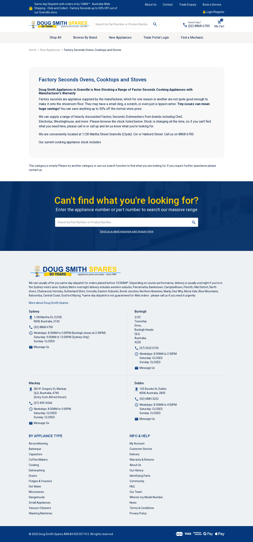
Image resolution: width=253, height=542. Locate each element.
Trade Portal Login (156, 37)
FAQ (132, 486)
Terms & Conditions (142, 508)
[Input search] (121, 24)
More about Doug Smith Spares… (49, 302)
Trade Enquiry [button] (187, 4)
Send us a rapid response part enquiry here (126, 231)
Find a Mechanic (192, 37)
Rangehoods (37, 497)
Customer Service (141, 448)
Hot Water (35, 486)
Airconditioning (38, 443)
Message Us (41, 347)
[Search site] (155, 24)
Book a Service (212, 4)
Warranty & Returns (142, 459)
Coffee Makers (38, 459)
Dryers (33, 475)
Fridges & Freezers (40, 481)
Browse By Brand (85, 37)
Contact (168, 4)
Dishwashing (37, 470)
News (133, 502)
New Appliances (120, 37)
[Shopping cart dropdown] (219, 24)
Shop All (55, 37)
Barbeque (35, 448)
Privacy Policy (138, 513)
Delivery (135, 454)
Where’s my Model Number (146, 497)
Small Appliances (39, 502)
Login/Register (213, 12)
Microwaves (36, 491)
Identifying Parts (140, 475)
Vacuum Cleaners (40, 508)
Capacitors (35, 454)
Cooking (34, 465)
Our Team (136, 491)
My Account (137, 443)
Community (137, 481)
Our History (136, 470)
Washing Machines (40, 513)
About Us (150, 4)
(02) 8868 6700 (199, 26)
